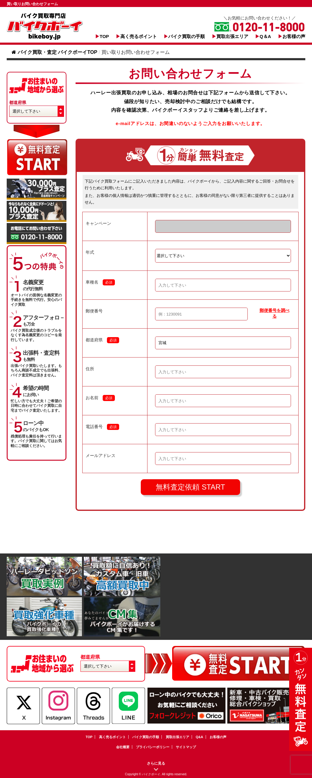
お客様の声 (293, 36)
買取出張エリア (232, 36)
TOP (104, 36)
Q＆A (265, 36)
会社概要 (122, 747)
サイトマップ (186, 747)
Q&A (199, 737)
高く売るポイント (138, 36)
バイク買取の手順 (186, 36)
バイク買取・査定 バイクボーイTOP (54, 52)
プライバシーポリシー (152, 747)
